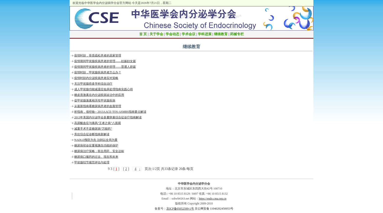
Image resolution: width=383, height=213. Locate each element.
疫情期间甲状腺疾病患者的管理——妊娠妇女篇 (105, 61)
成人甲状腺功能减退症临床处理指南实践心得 (103, 89)
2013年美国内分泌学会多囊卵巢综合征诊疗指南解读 (108, 117)
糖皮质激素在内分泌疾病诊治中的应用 (99, 95)
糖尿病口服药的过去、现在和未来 (96, 156)
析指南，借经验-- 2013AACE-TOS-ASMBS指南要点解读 (110, 111)
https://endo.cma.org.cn (212, 198)
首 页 (143, 34)
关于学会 (156, 34)
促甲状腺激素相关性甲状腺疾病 (94, 100)
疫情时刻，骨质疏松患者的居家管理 (97, 55)
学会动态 (172, 34)
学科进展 (205, 34)
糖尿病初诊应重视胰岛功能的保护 (96, 145)
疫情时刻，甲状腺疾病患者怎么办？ (97, 72)
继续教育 (221, 34)
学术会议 (188, 34)
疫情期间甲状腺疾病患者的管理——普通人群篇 (105, 66)
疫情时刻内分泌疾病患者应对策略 (96, 78)
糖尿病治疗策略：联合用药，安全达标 (99, 151)
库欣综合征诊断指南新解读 (91, 134)
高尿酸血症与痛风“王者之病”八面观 (97, 123)
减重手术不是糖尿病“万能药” (93, 128)
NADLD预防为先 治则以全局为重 (95, 140)
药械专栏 (237, 34)
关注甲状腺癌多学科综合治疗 (93, 83)
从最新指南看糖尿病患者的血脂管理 (97, 106)
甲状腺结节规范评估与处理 (91, 162)
